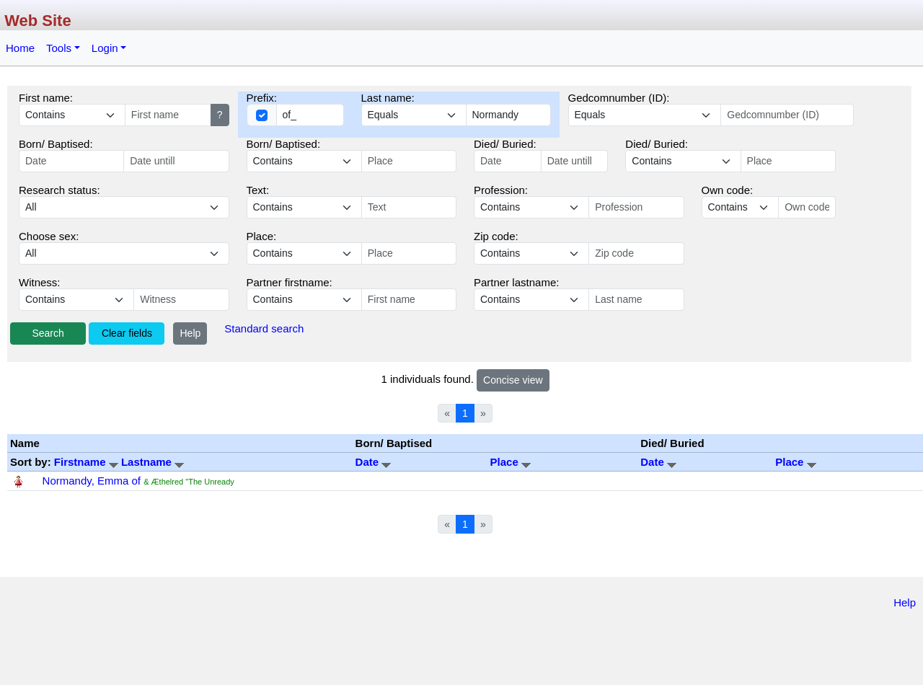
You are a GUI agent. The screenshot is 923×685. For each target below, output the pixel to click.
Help (190, 333)
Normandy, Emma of (92, 480)
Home (20, 48)
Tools (58, 48)
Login (105, 48)
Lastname (152, 462)
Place (510, 462)
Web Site (37, 21)
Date (373, 462)
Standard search (264, 328)
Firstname (87, 462)
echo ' (304, 207)
